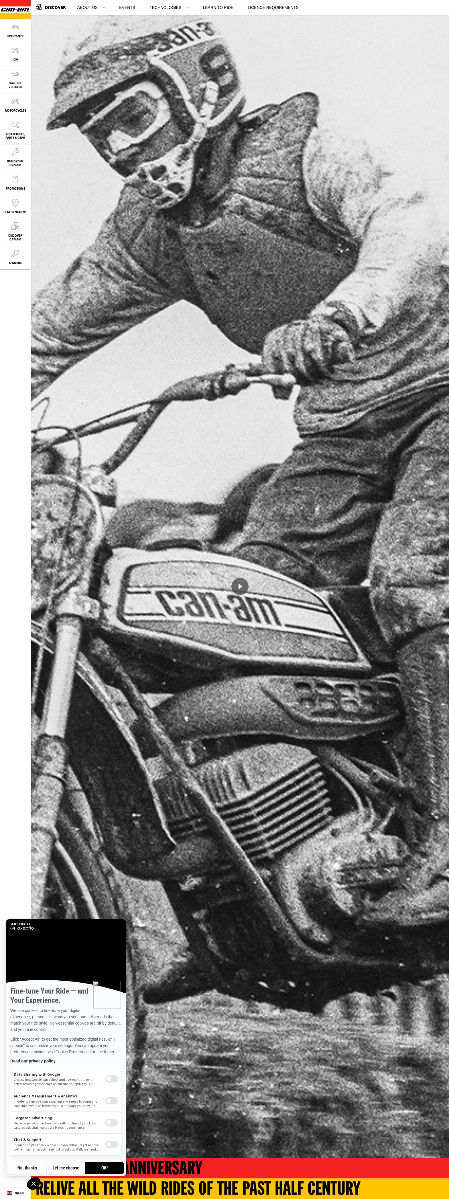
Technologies (165, 7)
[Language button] (15, 1193)
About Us (87, 7)
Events (127, 7)
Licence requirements (273, 7)
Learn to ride (218, 7)
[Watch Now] (240, 586)
